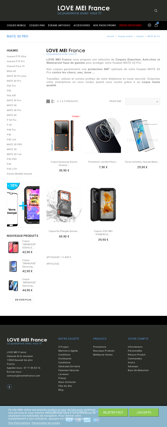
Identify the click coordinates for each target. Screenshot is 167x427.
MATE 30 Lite (14, 154)
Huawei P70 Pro (16, 61)
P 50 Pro (11, 120)
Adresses (133, 366)
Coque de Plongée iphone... (64, 231)
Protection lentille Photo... (103, 162)
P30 (9, 164)
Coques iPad (37, 25)
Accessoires (82, 25)
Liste (53, 101)
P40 (9, 134)
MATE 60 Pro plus (16, 76)
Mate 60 (11, 71)
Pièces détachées (130, 25)
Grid (48, 101)
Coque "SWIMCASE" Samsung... (29, 263)
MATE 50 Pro (14, 100)
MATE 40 (12, 115)
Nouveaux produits (103, 350)
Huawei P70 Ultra (16, 56)
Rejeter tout (113, 412)
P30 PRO (12, 159)
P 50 (9, 125)
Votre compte (138, 338)
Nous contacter (67, 382)
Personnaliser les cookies (46, 423)
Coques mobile (16, 25)
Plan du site (65, 386)
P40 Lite (11, 139)
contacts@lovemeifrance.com (23, 375)
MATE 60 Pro (14, 81)
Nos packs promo (104, 25)
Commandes (135, 358)
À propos (63, 347)
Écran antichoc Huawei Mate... (142, 162)
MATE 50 (12, 105)
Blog (60, 390)
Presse (62, 378)
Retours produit (137, 354)
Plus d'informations (19, 423)
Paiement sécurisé (68, 370)
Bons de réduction (138, 370)
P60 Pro (11, 85)
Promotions (99, 347)
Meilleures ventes (103, 354)
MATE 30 (12, 149)
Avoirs (131, 362)
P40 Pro (11, 129)
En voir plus (23, 299)
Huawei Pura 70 (16, 66)
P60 (9, 90)
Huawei (12, 50)
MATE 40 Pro (14, 110)
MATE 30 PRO (14, 144)
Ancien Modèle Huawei (19, 173)
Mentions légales (68, 350)
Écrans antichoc (59, 25)
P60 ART (11, 95)
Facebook (9, 386)
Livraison (63, 374)
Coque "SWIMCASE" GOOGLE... (29, 244)
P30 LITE (12, 169)
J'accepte (144, 412)
